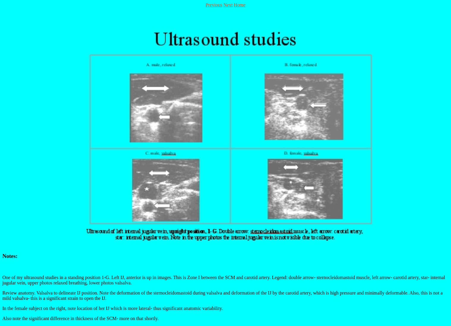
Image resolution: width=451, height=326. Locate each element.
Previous (213, 4)
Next (227, 4)
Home (240, 4)
